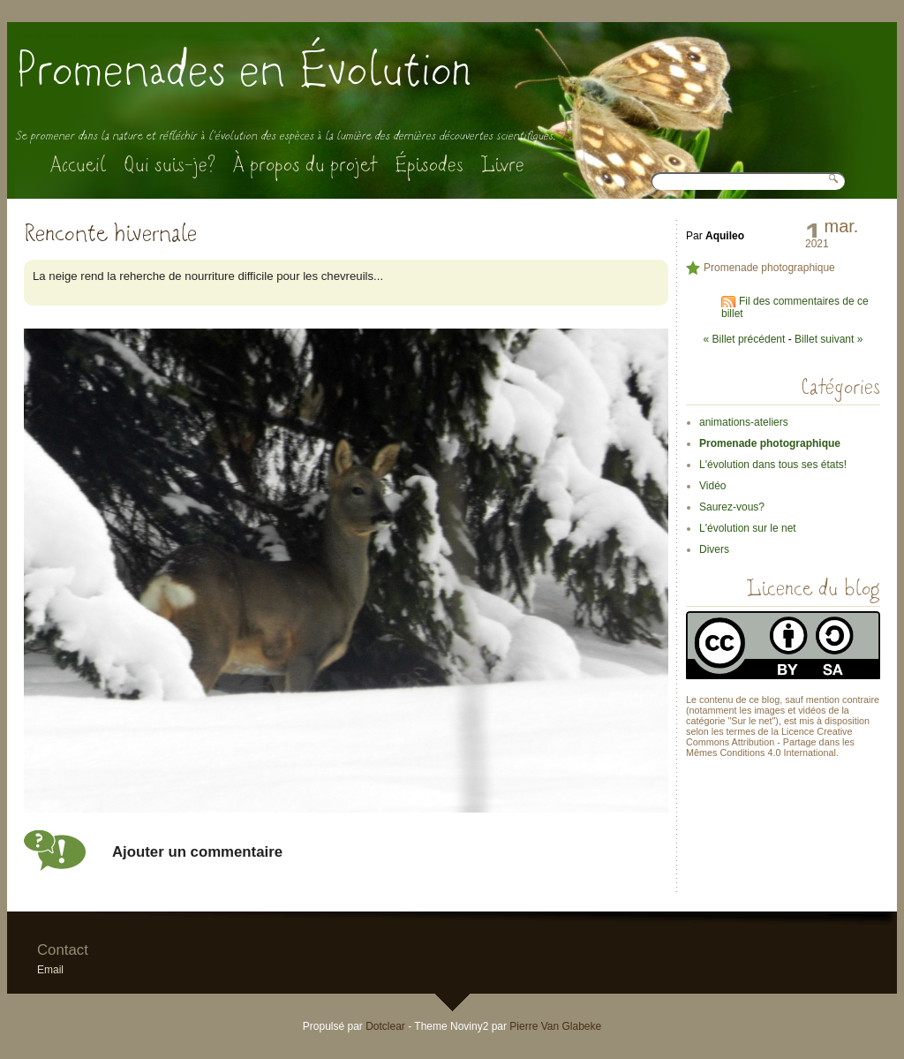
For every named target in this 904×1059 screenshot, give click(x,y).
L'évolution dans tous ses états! (773, 464)
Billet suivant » (829, 339)
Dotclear (385, 1026)
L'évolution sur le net (747, 528)
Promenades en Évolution (243, 70)
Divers (714, 549)
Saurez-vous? (732, 507)
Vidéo (712, 486)
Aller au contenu (45, 36)
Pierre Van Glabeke (555, 1026)
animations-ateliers (743, 422)
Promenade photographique (769, 267)
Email (50, 970)
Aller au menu (109, 36)
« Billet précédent (745, 339)
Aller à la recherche (178, 36)
